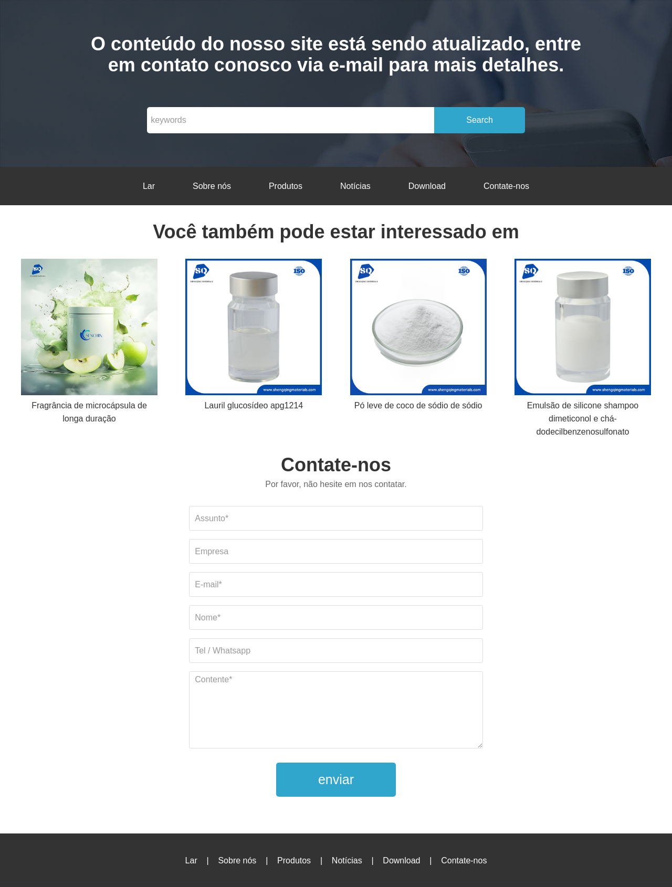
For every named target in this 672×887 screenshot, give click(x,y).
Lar (149, 186)
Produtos (285, 186)
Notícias (355, 186)
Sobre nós (212, 186)
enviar (336, 779)
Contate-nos (506, 186)
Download (427, 186)
